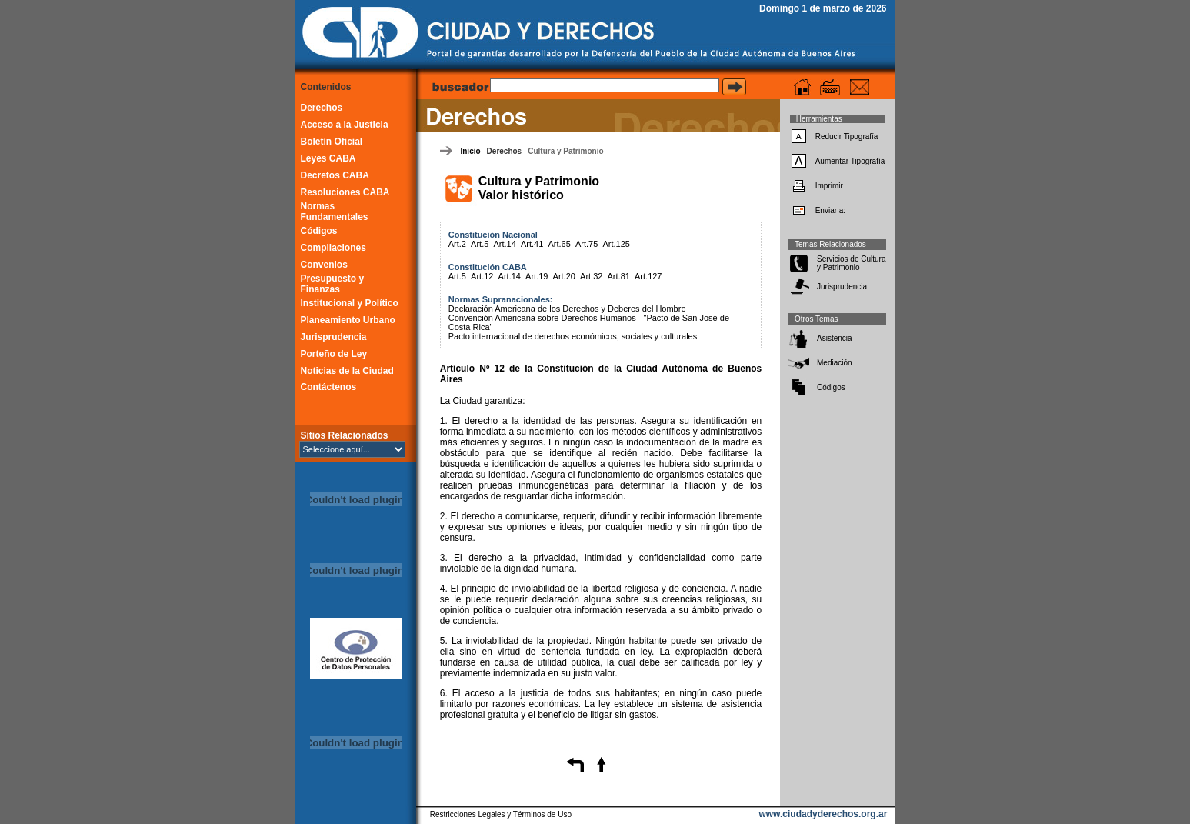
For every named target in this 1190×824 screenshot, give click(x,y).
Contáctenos (329, 387)
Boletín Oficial (332, 141)
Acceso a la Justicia (344, 124)
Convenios (324, 264)
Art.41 (532, 244)
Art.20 (564, 276)
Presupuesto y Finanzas (333, 284)
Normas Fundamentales (334, 211)
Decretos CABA (335, 175)
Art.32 (591, 276)
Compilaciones (333, 247)
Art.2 (457, 244)
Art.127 (648, 276)
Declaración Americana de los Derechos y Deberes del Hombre (567, 308)
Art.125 (615, 244)
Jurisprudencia (334, 337)
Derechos (322, 107)
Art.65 (559, 244)
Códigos (319, 230)
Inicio (470, 151)
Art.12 (482, 276)
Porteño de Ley (334, 354)
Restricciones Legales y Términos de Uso (501, 814)
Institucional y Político (349, 303)
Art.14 (504, 244)
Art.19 (536, 276)
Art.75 (586, 244)
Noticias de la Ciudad (347, 370)
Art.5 (479, 244)
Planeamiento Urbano (348, 320)
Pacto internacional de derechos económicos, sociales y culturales (572, 336)
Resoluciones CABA (345, 192)
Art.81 (619, 276)
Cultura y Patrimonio (565, 151)
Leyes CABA (328, 158)
